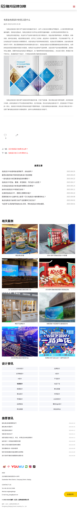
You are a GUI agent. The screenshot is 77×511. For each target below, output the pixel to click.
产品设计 (57, 378)
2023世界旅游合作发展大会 (20, 358)
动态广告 (57, 384)
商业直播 (20, 409)
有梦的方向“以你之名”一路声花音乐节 (57, 358)
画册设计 (20, 389)
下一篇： (15, 153)
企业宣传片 (57, 399)
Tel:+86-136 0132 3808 (8, 488)
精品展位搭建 (20, 255)
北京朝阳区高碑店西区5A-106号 (10, 476)
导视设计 (20, 399)
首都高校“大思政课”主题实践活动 (57, 323)
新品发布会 (57, 409)
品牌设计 (57, 368)
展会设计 (20, 394)
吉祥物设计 (19, 373)
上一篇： (15, 149)
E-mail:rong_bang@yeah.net (10, 494)
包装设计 (20, 384)
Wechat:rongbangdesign (9, 491)
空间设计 (57, 394)
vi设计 (20, 378)
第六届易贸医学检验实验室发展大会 (19, 289)
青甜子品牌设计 (20, 323)
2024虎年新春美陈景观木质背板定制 (57, 289)
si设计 (57, 373)
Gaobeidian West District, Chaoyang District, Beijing (16, 479)
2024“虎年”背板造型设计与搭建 (57, 255)
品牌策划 (20, 404)
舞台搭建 (57, 389)
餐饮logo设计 (57, 404)
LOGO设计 (19, 368)
